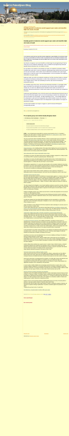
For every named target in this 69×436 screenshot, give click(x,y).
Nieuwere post (26, 333)
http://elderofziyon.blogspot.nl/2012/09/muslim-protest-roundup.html (36, 36)
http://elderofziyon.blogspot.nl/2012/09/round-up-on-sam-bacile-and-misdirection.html (48, 35)
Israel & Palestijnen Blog (17, 5)
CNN (26, 110)
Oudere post (65, 333)
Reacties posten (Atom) (34, 336)
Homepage (46, 333)
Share (2, 25)
